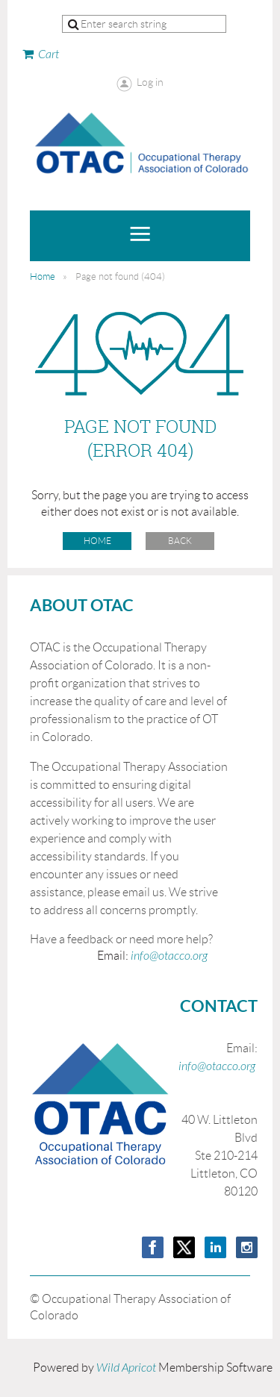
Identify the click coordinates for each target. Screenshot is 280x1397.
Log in (150, 82)
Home (42, 276)
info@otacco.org (169, 956)
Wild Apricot (126, 1368)
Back (180, 541)
